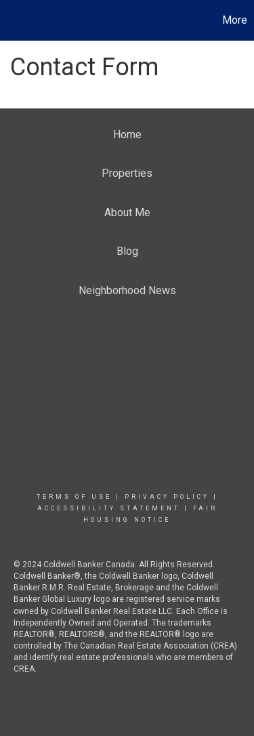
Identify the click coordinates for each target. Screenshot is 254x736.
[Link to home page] (12, 20)
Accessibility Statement (108, 508)
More (234, 20)
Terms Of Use (74, 496)
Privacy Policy (167, 496)
